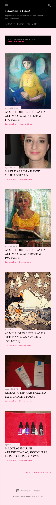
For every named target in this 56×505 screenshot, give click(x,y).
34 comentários (25, 401)
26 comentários (25, 179)
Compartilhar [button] (11, 124)
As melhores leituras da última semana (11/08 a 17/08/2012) (25, 116)
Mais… (35, 24)
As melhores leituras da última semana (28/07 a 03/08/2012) (25, 337)
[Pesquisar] (49, 5)
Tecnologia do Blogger (28, 491)
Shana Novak (37, 496)
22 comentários (25, 460)
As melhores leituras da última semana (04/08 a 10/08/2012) (25, 254)
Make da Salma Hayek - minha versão (23, 173)
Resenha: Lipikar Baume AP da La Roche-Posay (26, 395)
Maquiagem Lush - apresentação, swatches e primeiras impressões (26, 452)
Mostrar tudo (15, 41)
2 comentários (25, 262)
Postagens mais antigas (38, 472)
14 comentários (25, 124)
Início (8, 24)
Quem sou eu (22, 24)
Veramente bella (17, 10)
